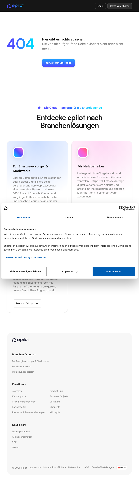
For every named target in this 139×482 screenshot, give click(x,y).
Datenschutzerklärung (17, 257)
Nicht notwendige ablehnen (25, 271)
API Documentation (22, 436)
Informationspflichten (54, 467)
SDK (14, 442)
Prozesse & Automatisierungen (28, 412)
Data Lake (55, 401)
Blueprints (55, 407)
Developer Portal (20, 431)
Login (100, 6)
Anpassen (69, 271)
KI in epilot (55, 412)
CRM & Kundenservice (24, 401)
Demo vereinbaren (119, 6)
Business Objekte (59, 396)
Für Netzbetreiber (21, 366)
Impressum (40, 257)
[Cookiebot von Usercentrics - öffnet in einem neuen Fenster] (121, 208)
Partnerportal (19, 407)
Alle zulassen (113, 271)
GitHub (15, 447)
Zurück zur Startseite (58, 62)
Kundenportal (19, 396)
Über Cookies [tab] (115, 217)
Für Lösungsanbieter (23, 371)
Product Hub (56, 391)
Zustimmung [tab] (24, 217)
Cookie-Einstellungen (103, 467)
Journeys (17, 391)
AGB (86, 467)
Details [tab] (70, 217)
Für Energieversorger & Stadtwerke (30, 361)
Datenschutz (75, 467)
